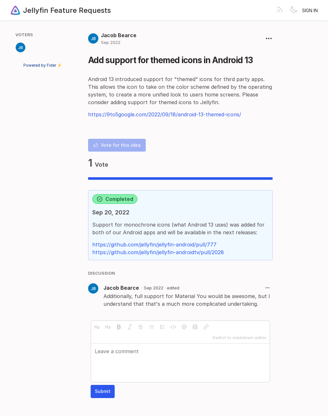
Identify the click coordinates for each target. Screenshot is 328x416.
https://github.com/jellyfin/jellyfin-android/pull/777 (154, 244)
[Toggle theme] (293, 10)
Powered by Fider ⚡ (42, 65)
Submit (103, 391)
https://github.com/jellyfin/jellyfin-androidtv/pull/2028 (158, 252)
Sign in (310, 10)
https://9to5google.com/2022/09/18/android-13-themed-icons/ (164, 114)
